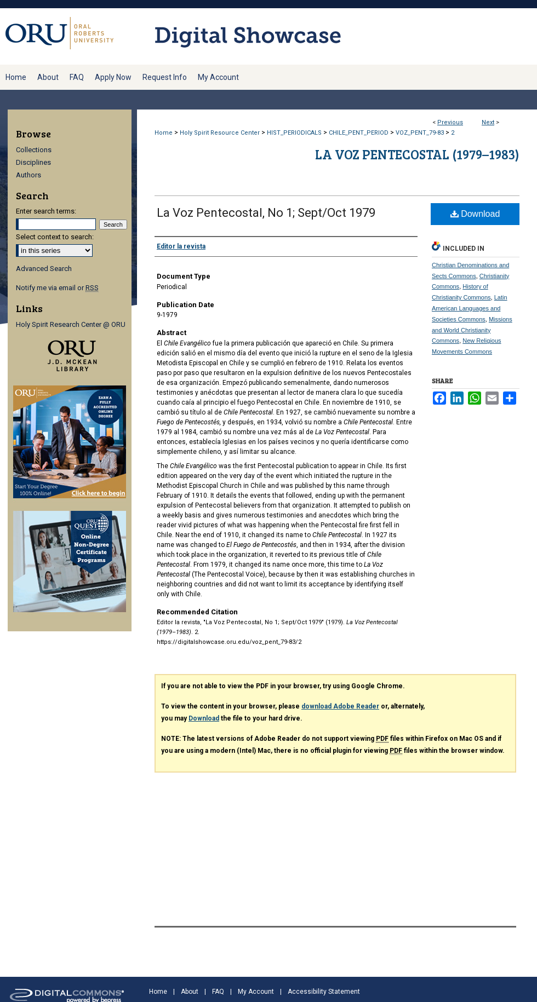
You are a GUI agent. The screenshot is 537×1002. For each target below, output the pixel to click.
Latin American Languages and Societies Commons (469, 308)
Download (475, 213)
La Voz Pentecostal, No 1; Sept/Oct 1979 (266, 213)
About (189, 991)
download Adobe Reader (340, 706)
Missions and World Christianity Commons (472, 330)
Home (164, 132)
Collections (34, 150)
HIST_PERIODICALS (294, 132)
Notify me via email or (57, 288)
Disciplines (33, 162)
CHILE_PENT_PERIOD (359, 132)
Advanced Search (44, 268)
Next (488, 122)
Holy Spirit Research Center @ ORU (70, 324)
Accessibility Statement (324, 991)
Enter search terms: (46, 211)
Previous (450, 122)
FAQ (218, 991)
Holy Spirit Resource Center (220, 132)
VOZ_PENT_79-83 (420, 132)
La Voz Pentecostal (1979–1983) (417, 154)
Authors (28, 175)
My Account (256, 991)
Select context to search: (55, 237)
